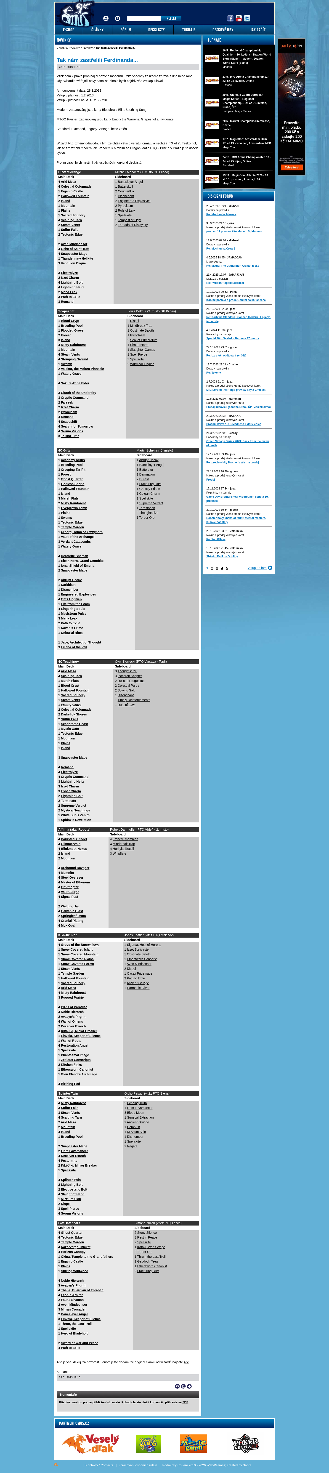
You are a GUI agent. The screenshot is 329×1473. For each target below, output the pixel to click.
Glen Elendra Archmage (79, 1074)
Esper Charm (71, 791)
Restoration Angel (74, 1045)
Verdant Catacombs (76, 541)
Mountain (68, 205)
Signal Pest (69, 897)
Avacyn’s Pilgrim (73, 1285)
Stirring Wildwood (74, 1271)
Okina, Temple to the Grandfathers (87, 1256)
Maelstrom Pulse (73, 613)
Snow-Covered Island (77, 949)
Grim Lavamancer (74, 1151)
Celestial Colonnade (76, 186)
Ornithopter (70, 887)
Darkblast (68, 585)
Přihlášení (106, 15)
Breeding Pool (72, 325)
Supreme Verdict (151, 503)
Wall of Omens (72, 1021)
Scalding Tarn (71, 220)
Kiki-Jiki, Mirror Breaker (79, 1031)
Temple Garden (72, 527)
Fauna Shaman (72, 1300)
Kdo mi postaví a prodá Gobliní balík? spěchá (236, 300)
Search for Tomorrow (77, 426)
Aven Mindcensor (74, 244)
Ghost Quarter (72, 479)
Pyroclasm (125, 205)
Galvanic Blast (72, 911)
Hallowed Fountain (75, 196)
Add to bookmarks (189, 1386)
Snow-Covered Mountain (79, 954)
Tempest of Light (129, 220)
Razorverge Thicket (75, 1247)
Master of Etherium (75, 882)
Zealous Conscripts (76, 1060)
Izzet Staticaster (138, 949)
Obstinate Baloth (142, 330)
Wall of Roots (71, 1040)
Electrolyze (69, 273)
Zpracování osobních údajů (138, 1465)
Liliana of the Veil (74, 647)
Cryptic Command (75, 397)
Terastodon (147, 508)
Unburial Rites (72, 633)
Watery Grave (71, 373)
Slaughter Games (142, 349)
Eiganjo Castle (72, 191)
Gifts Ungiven (71, 599)
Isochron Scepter (130, 676)
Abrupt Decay (71, 580)
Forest (66, 335)
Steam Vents (70, 225)
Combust (133, 1127)
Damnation (147, 474)
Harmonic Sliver (138, 988)
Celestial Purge (128, 685)
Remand (67, 301)
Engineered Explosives (134, 201)
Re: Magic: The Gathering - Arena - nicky (232, 265)
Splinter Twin (71, 1180)
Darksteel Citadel (74, 839)
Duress (144, 479)
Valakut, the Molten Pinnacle (82, 369)
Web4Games (216, 1465)
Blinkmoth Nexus (74, 849)
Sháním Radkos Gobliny (222, 556)
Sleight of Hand (73, 1194)
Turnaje (214, 40)
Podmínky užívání (175, 1465)
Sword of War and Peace (79, 1343)
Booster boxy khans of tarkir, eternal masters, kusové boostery (236, 520)
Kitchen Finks (71, 1064)
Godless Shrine (73, 484)
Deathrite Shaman (74, 556)
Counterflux (126, 191)
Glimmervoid (71, 844)
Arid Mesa (68, 181)
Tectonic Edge (72, 234)
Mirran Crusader (73, 1309)
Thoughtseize (148, 513)
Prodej (210, 479)
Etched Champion (125, 839)
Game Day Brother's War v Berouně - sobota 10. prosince (237, 499)
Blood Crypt (70, 321)
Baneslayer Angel (130, 181)
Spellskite (125, 215)
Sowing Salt (126, 690)
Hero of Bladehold (75, 1333)
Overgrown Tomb (74, 508)
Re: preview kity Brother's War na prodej (232, 462)
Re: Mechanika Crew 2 (220, 248)
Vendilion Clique (73, 263)
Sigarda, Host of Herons (144, 945)
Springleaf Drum (73, 916)
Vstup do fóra (257, 568)
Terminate (68, 801)
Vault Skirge (70, 892)
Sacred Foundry (73, 215)
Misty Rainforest (73, 345)
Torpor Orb (146, 517)
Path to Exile (136, 978)
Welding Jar (70, 906)
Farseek (67, 402)
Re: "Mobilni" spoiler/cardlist (225, 282)
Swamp (66, 364)
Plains (65, 210)
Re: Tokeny (213, 372)
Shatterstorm (139, 345)
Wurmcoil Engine (142, 364)
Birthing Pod (70, 1084)
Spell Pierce (138, 354)
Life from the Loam (75, 604)
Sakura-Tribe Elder (75, 383)
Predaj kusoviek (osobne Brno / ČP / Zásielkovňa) (238, 407)
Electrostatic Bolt (74, 1189)
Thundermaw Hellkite (77, 258)
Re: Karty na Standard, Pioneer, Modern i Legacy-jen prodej (238, 319)
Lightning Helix (72, 287)
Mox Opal (68, 925)
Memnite (67, 873)
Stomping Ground (74, 359)
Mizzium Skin (71, 1199)
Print (183, 1386)
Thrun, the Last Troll (76, 1324)
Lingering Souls (73, 609)
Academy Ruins (73, 460)
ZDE (185, 1402)
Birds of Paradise (74, 1007)
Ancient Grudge (138, 983)
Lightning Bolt (72, 282)
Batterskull (125, 186)
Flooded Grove (72, 330)
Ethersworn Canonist (77, 1069)
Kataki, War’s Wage (151, 1247)
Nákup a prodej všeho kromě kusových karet (233, 227)
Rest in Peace (147, 1237)
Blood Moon (135, 1112)
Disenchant (126, 196)
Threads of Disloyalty (133, 225)
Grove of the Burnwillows (80, 945)
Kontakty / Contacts (99, 1465)
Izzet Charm (70, 277)
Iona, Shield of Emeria (77, 565)
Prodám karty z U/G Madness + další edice (233, 424)
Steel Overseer (72, 877)
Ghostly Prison (149, 489)
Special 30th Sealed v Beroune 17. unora (232, 338)
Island (65, 201)
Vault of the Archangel (78, 537)
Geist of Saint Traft (75, 249)
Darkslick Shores (74, 714)
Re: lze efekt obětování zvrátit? (226, 355)
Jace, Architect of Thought (81, 642)
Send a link (177, 1386)
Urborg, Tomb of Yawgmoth (82, 532)
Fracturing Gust (150, 484)
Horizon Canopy (73, 1252)
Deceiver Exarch (73, 1026)
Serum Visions (72, 431)
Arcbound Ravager (75, 868)
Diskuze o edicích (217, 278)
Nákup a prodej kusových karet (225, 313)
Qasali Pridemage (139, 973)
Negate (132, 1146)
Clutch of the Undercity (78, 393)
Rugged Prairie (72, 997)
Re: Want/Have (216, 539)
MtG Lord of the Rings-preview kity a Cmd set (235, 389)
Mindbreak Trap (141, 325)
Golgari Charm (149, 493)
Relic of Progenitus (131, 681)
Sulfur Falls (69, 229)
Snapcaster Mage (74, 253)
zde (186, 1362)
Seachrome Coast (74, 724)
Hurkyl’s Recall (123, 849)
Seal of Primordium (143, 340)
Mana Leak (69, 292)
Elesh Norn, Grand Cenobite (82, 561)
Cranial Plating (72, 921)
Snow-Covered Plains (77, 959)
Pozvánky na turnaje (218, 334)
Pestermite (69, 1160)
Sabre (247, 1465)
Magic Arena (214, 261)
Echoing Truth (137, 1103)
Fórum (117, 15)
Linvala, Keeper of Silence (81, 1036)
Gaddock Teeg (147, 1261)
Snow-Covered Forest (77, 964)
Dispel (134, 321)
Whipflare (119, 853)
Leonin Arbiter (72, 1295)
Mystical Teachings (75, 810)
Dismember (69, 589)
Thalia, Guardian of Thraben (82, 1290)
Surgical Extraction (140, 1117)
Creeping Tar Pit (73, 469)
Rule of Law (126, 210)
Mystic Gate (70, 729)
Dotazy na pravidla (217, 210)
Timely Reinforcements (134, 700)
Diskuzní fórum (221, 196)
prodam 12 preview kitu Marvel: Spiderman (234, 231)
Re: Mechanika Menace (221, 214)
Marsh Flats (70, 498)
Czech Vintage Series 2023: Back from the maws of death (237, 443)
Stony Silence (147, 1232)
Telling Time (70, 436)
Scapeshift (69, 421)
